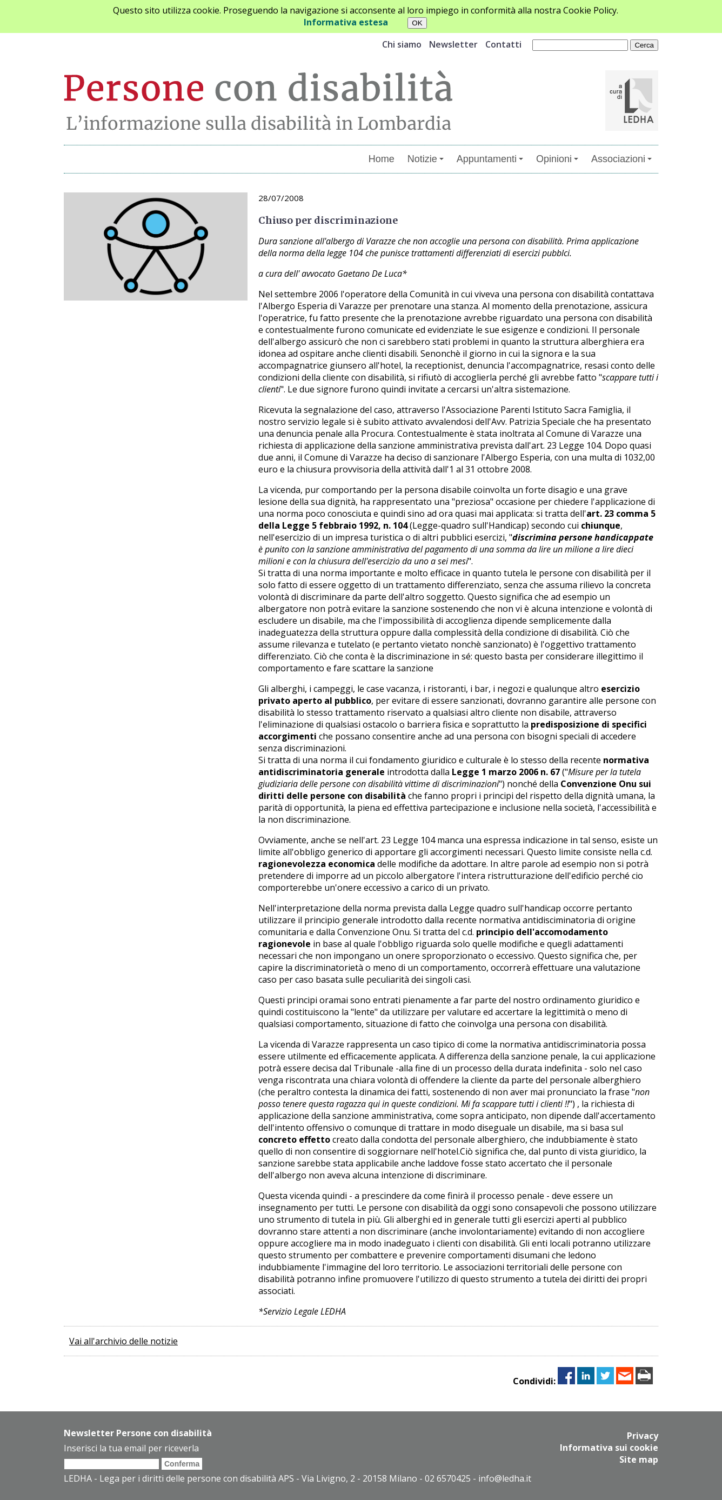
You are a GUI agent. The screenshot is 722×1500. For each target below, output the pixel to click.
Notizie (425, 159)
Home (382, 159)
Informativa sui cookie (609, 1448)
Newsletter (453, 44)
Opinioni (557, 159)
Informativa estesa (346, 22)
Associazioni (621, 159)
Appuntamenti (490, 159)
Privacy (642, 1436)
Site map (638, 1459)
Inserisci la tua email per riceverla (131, 1448)
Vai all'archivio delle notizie (123, 1341)
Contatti (503, 44)
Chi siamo (402, 44)
